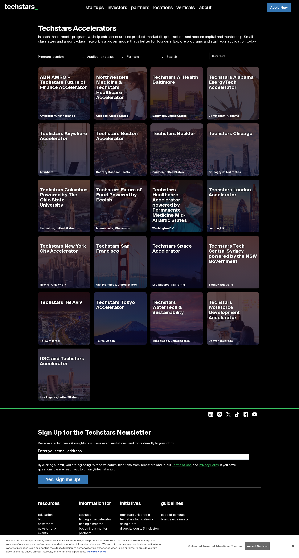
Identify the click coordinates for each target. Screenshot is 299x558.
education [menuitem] (45, 515)
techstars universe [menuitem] (133, 515)
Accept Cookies (257, 546)
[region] (149, 546)
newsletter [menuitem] (46, 529)
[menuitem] (95, 7)
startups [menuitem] (85, 515)
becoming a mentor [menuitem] (93, 529)
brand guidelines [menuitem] (173, 519)
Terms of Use (182, 465)
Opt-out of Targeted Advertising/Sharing (215, 546)
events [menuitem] (43, 533)
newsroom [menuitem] (45, 524)
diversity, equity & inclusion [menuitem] (139, 529)
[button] (62, 57)
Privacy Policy (208, 465)
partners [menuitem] (85, 533)
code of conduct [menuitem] (173, 515)
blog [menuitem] (41, 519)
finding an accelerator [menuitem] (95, 519)
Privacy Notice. (97, 551)
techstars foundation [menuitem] (135, 519)
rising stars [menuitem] (128, 524)
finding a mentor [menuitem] (91, 524)
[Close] (293, 546)
